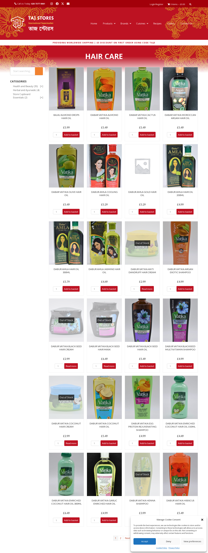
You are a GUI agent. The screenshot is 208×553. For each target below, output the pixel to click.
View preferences (192, 541)
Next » (128, 538)
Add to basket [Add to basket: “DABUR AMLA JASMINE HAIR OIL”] (109, 288)
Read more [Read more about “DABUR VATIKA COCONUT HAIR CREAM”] (71, 443)
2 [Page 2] (120, 538)
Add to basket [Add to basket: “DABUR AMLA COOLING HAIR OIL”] (109, 211)
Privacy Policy (174, 548)
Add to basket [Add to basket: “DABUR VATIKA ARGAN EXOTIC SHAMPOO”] (185, 288)
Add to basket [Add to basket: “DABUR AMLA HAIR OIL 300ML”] (71, 288)
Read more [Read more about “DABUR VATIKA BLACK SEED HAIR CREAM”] (71, 366)
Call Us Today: (31, 3)
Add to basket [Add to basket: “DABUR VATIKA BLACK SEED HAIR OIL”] (147, 366)
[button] (202, 519)
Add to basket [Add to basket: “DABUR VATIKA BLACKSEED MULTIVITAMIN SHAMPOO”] (185, 366)
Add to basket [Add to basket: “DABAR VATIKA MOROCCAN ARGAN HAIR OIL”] (185, 134)
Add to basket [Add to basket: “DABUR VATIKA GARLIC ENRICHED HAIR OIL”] (109, 520)
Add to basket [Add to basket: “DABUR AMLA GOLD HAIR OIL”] (147, 211)
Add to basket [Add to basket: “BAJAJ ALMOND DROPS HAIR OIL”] (71, 134)
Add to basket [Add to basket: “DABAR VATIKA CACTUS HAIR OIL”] (147, 134)
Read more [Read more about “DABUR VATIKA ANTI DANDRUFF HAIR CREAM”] (147, 288)
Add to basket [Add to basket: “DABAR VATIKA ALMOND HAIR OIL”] (109, 134)
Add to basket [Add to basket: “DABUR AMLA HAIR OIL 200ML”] (185, 211)
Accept (144, 541)
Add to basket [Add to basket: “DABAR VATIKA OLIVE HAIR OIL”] (71, 211)
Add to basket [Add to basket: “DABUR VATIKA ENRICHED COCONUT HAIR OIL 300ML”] (71, 520)
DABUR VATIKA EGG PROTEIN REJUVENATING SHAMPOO (142, 426)
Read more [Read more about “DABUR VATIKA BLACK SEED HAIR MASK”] (109, 366)
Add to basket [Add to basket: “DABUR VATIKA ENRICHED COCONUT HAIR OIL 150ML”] (185, 443)
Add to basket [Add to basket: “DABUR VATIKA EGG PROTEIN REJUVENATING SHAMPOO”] (147, 443)
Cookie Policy (161, 548)
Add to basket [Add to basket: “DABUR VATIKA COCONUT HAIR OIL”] (109, 443)
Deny (168, 541)
